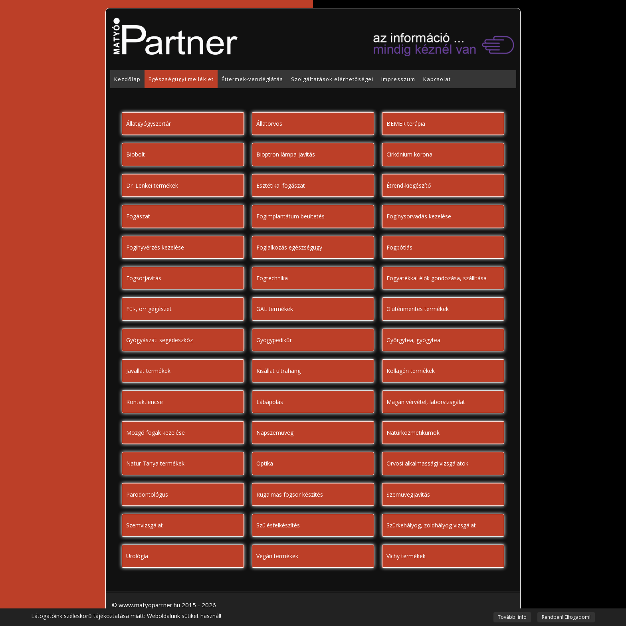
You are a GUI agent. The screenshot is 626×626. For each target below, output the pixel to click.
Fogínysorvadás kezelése (418, 216)
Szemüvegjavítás (408, 494)
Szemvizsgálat (144, 525)
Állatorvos (269, 123)
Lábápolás (269, 402)
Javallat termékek (148, 370)
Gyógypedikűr (274, 340)
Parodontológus (147, 494)
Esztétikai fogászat (280, 185)
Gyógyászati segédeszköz (159, 340)
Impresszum (398, 79)
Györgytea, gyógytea (413, 340)
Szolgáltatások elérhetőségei (332, 79)
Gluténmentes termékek (417, 309)
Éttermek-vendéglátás (252, 79)
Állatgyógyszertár (148, 123)
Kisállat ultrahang (278, 370)
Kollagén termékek (410, 370)
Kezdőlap (127, 79)
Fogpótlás (399, 247)
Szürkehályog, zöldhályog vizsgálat (431, 525)
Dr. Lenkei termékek (152, 185)
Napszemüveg (274, 432)
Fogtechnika (272, 278)
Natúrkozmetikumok (413, 432)
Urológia (137, 556)
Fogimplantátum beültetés (290, 216)
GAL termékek (274, 309)
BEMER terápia (405, 123)
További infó (512, 617)
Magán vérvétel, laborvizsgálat (425, 402)
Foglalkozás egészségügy (289, 247)
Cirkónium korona (409, 154)
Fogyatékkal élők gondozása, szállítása (436, 278)
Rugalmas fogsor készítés (289, 494)
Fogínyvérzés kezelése (155, 247)
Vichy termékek (406, 556)
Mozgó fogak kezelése (155, 432)
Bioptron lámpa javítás (285, 154)
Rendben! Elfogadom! (566, 617)
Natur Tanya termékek (155, 463)
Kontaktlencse (144, 402)
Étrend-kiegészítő (408, 185)
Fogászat (138, 216)
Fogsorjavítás (143, 278)
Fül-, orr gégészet (149, 309)
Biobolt (135, 154)
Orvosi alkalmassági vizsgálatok (427, 463)
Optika (264, 463)
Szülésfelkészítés (278, 525)
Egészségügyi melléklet (181, 79)
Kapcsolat (437, 79)
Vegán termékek (277, 556)
